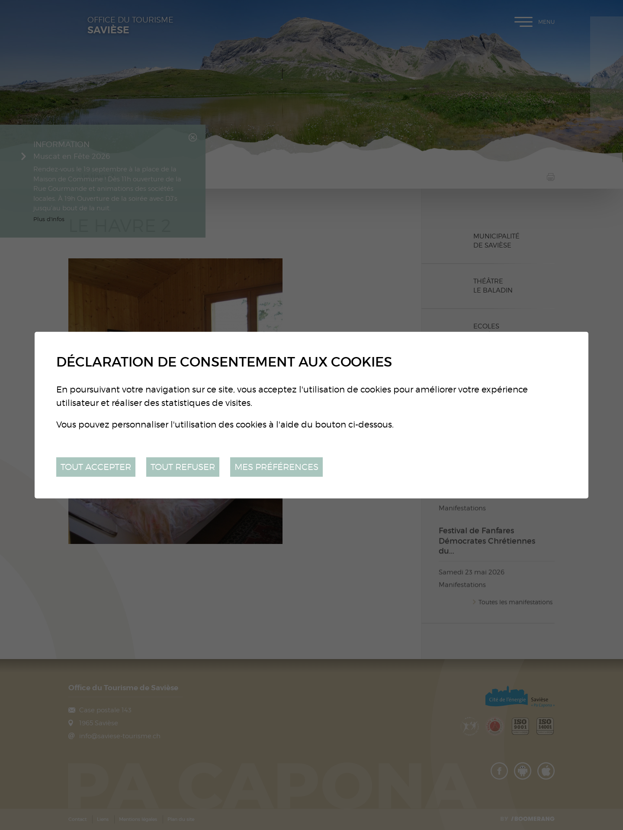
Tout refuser (183, 466)
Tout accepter (96, 466)
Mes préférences (276, 466)
